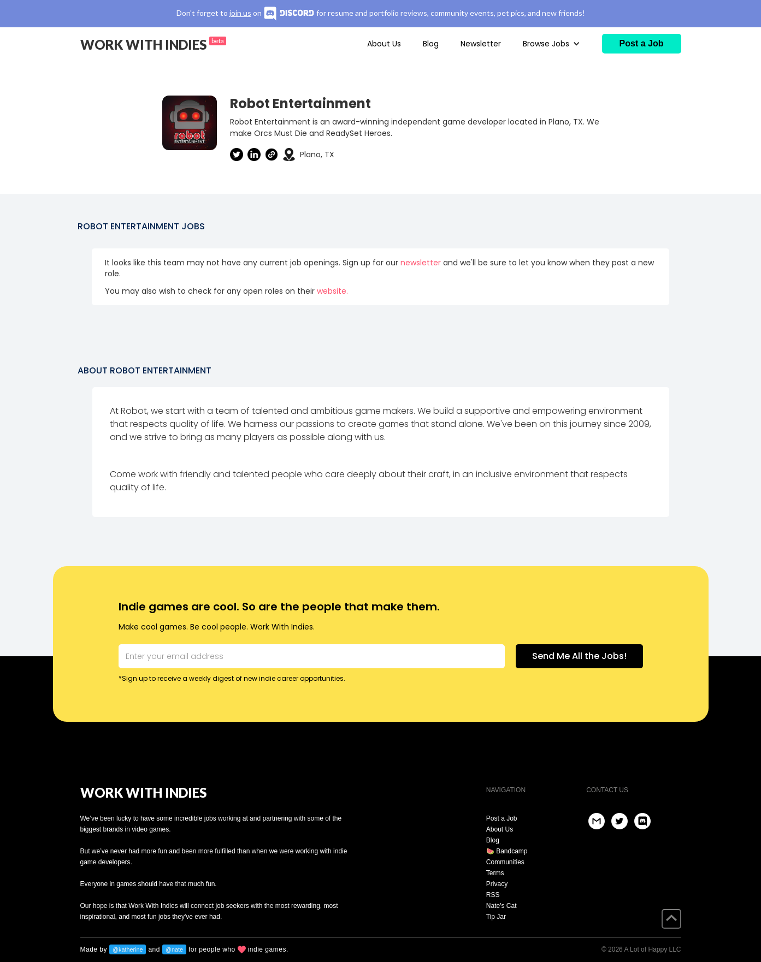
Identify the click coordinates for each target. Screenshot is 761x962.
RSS (493, 895)
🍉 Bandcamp (507, 851)
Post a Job (501, 818)
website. (332, 291)
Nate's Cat (501, 906)
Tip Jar (496, 917)
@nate (174, 949)
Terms (495, 873)
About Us (384, 43)
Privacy (497, 884)
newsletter (420, 262)
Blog (431, 43)
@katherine (128, 949)
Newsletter (481, 43)
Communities (505, 862)
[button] (551, 43)
